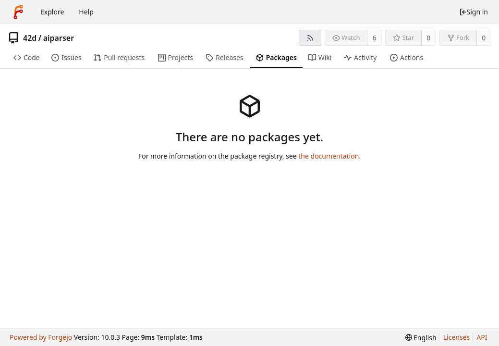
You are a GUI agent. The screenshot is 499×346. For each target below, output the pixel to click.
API (481, 337)
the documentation (328, 156)
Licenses (456, 337)
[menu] (421, 337)
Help (86, 11)
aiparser (58, 38)
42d (30, 38)
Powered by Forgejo (41, 337)
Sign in (473, 11)
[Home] (18, 12)
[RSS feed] (310, 38)
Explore (52, 11)
